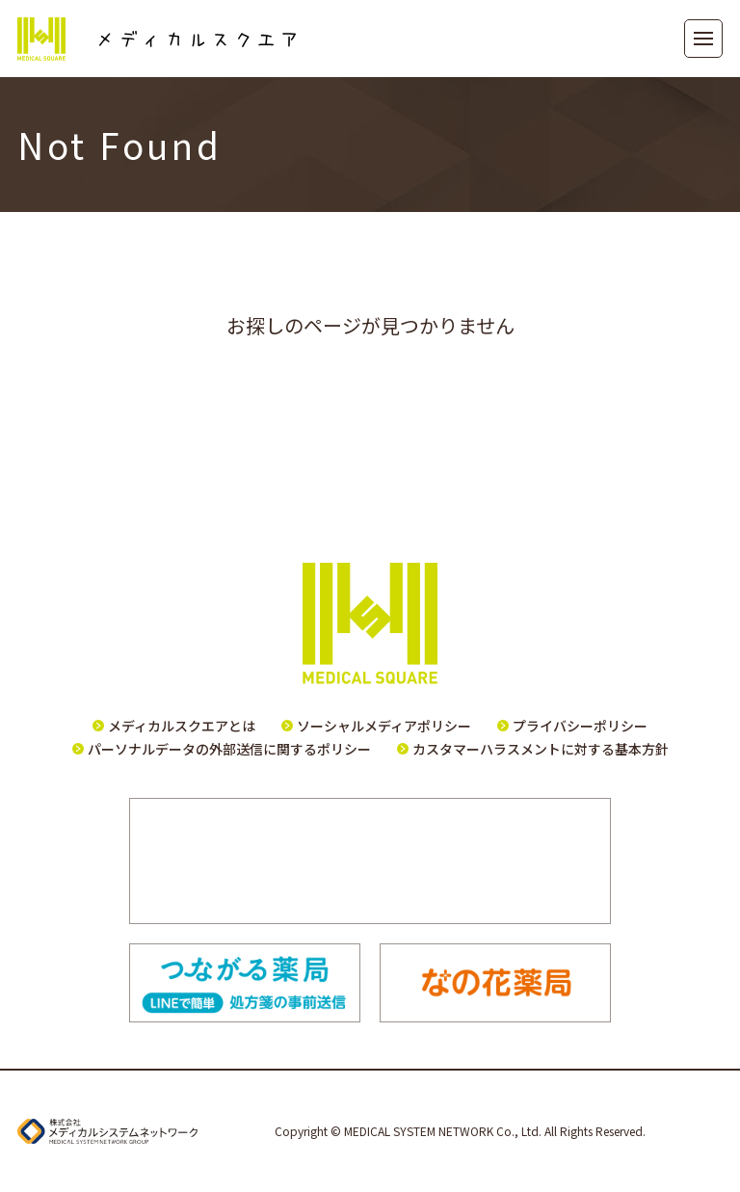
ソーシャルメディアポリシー (384, 725)
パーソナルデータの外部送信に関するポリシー (229, 748)
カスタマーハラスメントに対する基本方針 (540, 748)
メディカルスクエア (156, 39)
